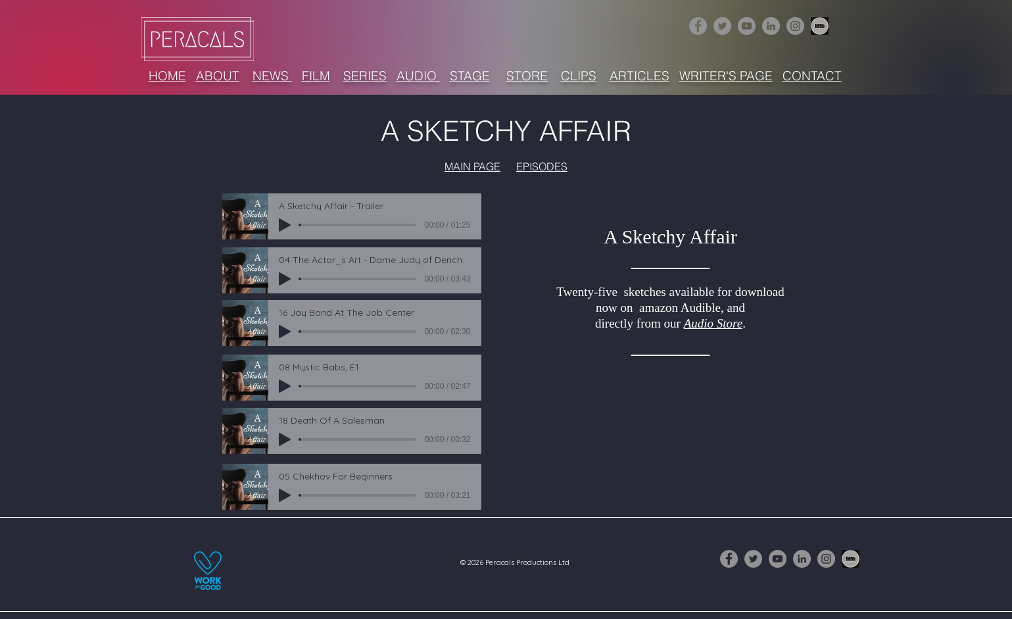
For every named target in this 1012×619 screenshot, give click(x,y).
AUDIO (418, 76)
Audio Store (713, 323)
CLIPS (578, 76)
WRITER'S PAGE (726, 76)
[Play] (285, 225)
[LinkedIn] (771, 26)
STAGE (470, 76)
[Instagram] (795, 26)
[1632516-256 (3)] (820, 26)
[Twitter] (722, 26)
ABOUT (217, 76)
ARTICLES (639, 76)
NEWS (272, 76)
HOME (167, 76)
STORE (527, 76)
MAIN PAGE (472, 166)
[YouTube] (747, 26)
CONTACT (812, 76)
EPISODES (541, 166)
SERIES (365, 76)
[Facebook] (698, 26)
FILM (316, 76)
